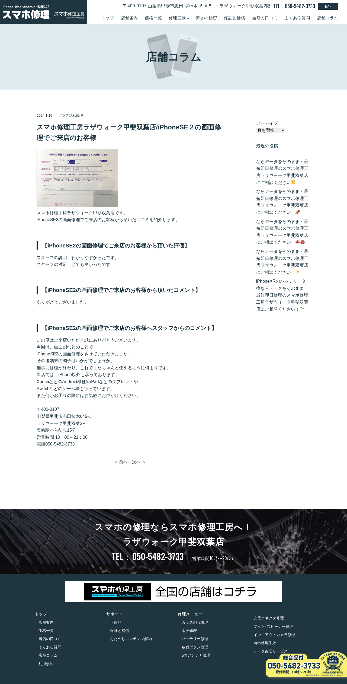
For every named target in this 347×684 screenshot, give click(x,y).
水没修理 (189, 630)
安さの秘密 (206, 17)
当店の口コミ (265, 17)
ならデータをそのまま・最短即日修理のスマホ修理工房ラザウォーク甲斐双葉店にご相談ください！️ (282, 262)
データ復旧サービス (270, 651)
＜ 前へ (121, 462)
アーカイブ (267, 123)
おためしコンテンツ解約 (131, 639)
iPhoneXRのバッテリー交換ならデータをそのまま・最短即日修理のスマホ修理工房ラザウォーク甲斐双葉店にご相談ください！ (282, 295)
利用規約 (46, 663)
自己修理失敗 (264, 643)
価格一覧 (153, 17)
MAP (328, 6)
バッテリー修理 (195, 639)
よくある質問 (297, 17)
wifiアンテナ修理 (196, 655)
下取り (115, 622)
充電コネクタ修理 (268, 618)
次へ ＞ (139, 462)
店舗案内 (129, 17)
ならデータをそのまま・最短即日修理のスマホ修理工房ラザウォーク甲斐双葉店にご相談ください (282, 172)
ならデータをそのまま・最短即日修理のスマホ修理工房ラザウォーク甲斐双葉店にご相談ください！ (282, 202)
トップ (107, 17)
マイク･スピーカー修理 (273, 626)
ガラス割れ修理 (195, 622)
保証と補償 (234, 17)
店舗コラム (327, 17)
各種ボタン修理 (195, 647)
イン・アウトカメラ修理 (274, 634)
